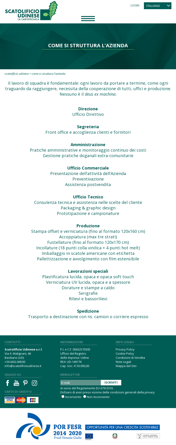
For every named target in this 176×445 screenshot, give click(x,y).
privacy (150, 392)
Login (135, 5)
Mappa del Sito (126, 366)
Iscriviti (111, 382)
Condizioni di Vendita (130, 358)
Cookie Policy (125, 353)
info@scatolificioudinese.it (23, 366)
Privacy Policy (125, 349)
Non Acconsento (98, 397)
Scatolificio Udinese (17, 74)
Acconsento (73, 397)
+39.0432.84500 (15, 362)
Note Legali (123, 362)
